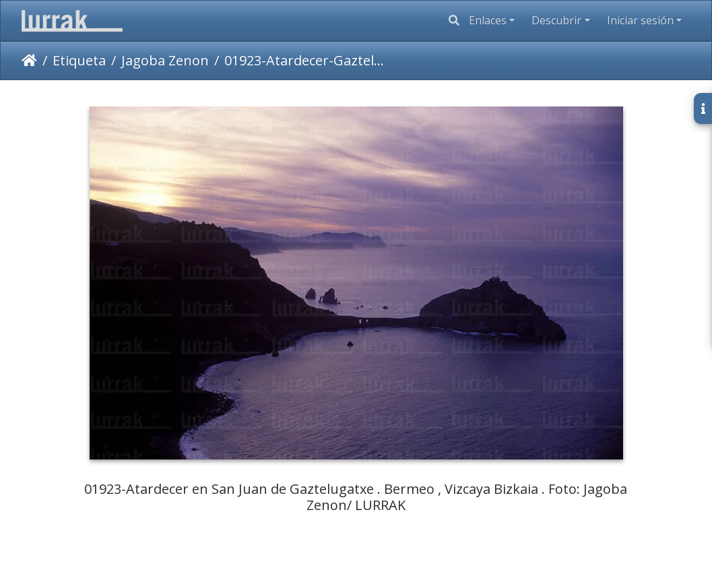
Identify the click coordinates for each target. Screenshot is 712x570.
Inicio (29, 61)
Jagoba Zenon (165, 60)
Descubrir (556, 20)
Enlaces (488, 20)
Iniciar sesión (640, 20)
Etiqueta (79, 60)
